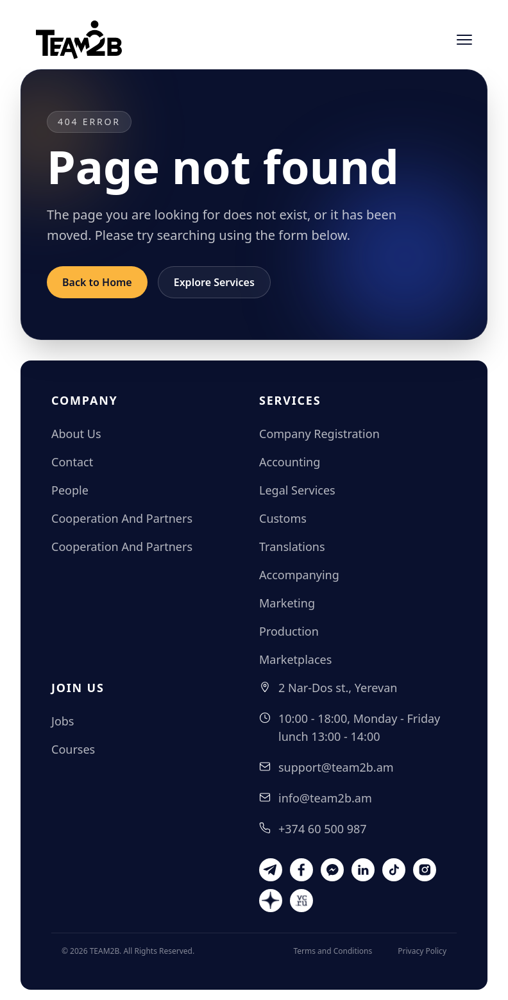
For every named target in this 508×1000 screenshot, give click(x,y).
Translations (292, 546)
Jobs (62, 721)
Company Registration (319, 433)
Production (289, 631)
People (70, 490)
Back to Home (97, 282)
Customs (283, 518)
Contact (72, 462)
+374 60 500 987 (322, 828)
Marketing (287, 603)
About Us (76, 433)
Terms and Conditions (332, 951)
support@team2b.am (336, 767)
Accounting (289, 462)
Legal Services (297, 490)
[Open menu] (464, 39)
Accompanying (299, 574)
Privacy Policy (422, 951)
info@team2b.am (325, 798)
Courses (73, 749)
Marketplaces (295, 659)
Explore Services (214, 282)
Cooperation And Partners (121, 518)
